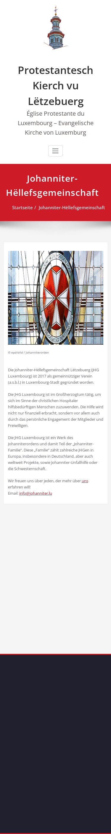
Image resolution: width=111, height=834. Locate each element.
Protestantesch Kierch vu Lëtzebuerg (55, 85)
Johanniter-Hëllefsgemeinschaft (69, 207)
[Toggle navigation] (55, 151)
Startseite (20, 207)
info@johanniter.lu (35, 493)
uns (85, 480)
